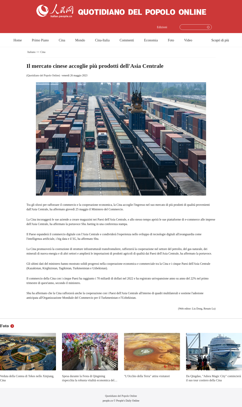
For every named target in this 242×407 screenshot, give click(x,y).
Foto (171, 40)
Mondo (80, 40)
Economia (151, 40)
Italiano (31, 52)
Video (188, 40)
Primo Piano (40, 40)
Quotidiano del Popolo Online (43, 75)
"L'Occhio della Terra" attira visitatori (147, 376)
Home (17, 40)
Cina (62, 40)
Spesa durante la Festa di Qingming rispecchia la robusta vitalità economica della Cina (89, 380)
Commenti (127, 40)
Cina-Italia (102, 40)
